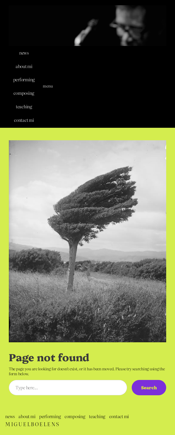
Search (149, 387)
